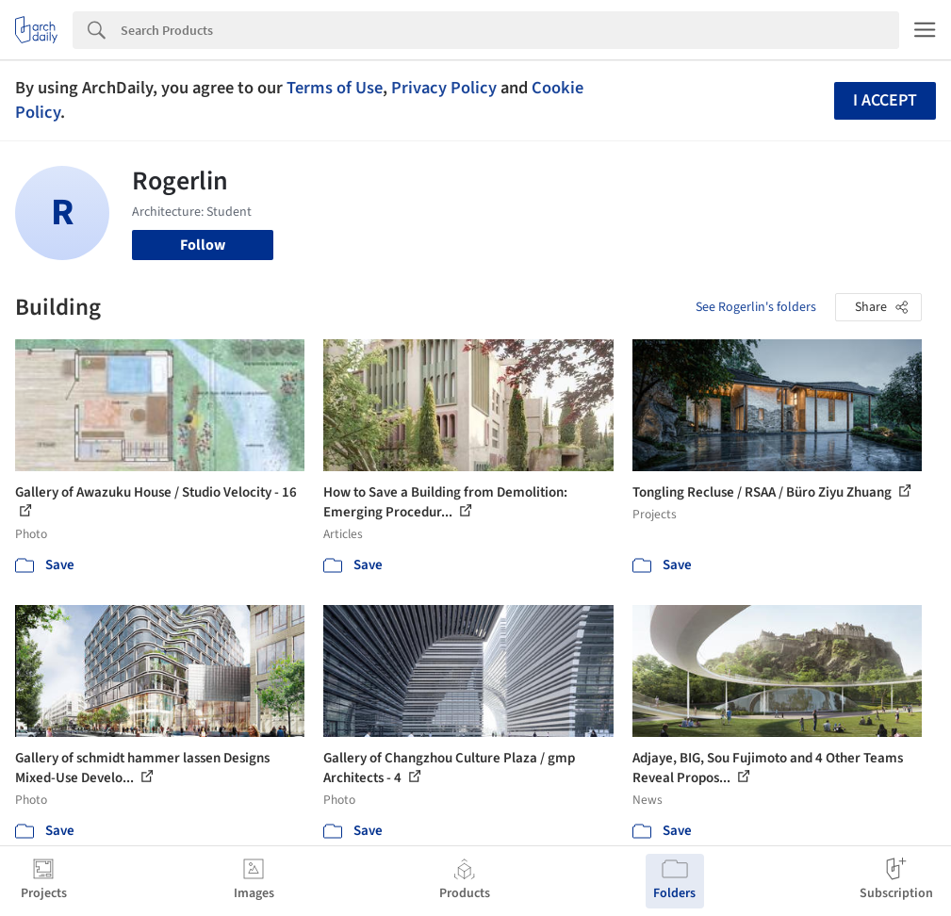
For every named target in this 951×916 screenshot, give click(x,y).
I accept (885, 100)
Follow (202, 245)
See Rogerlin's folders (756, 307)
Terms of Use (335, 87)
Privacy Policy (444, 87)
